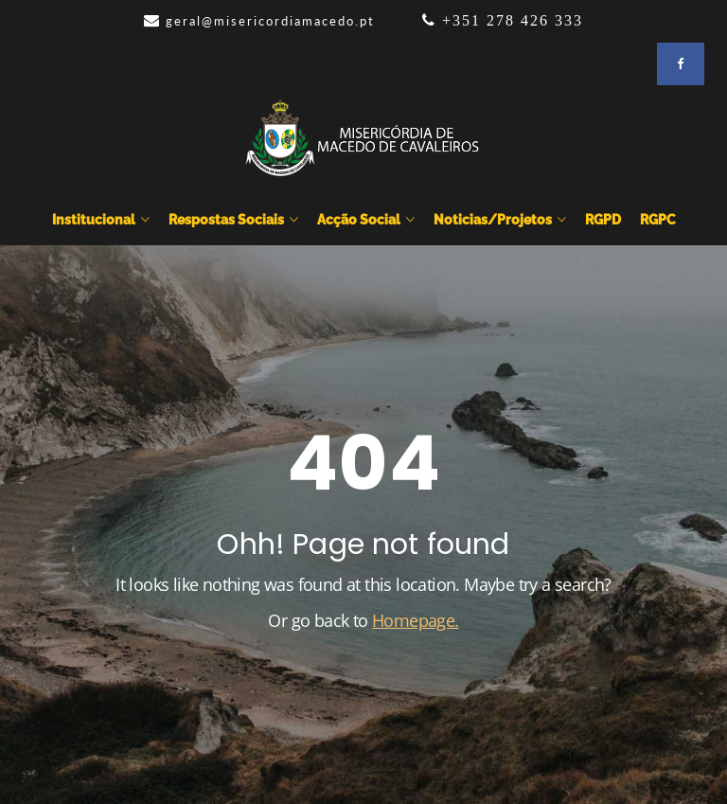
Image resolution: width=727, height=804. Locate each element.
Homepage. (415, 620)
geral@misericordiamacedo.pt (270, 20)
